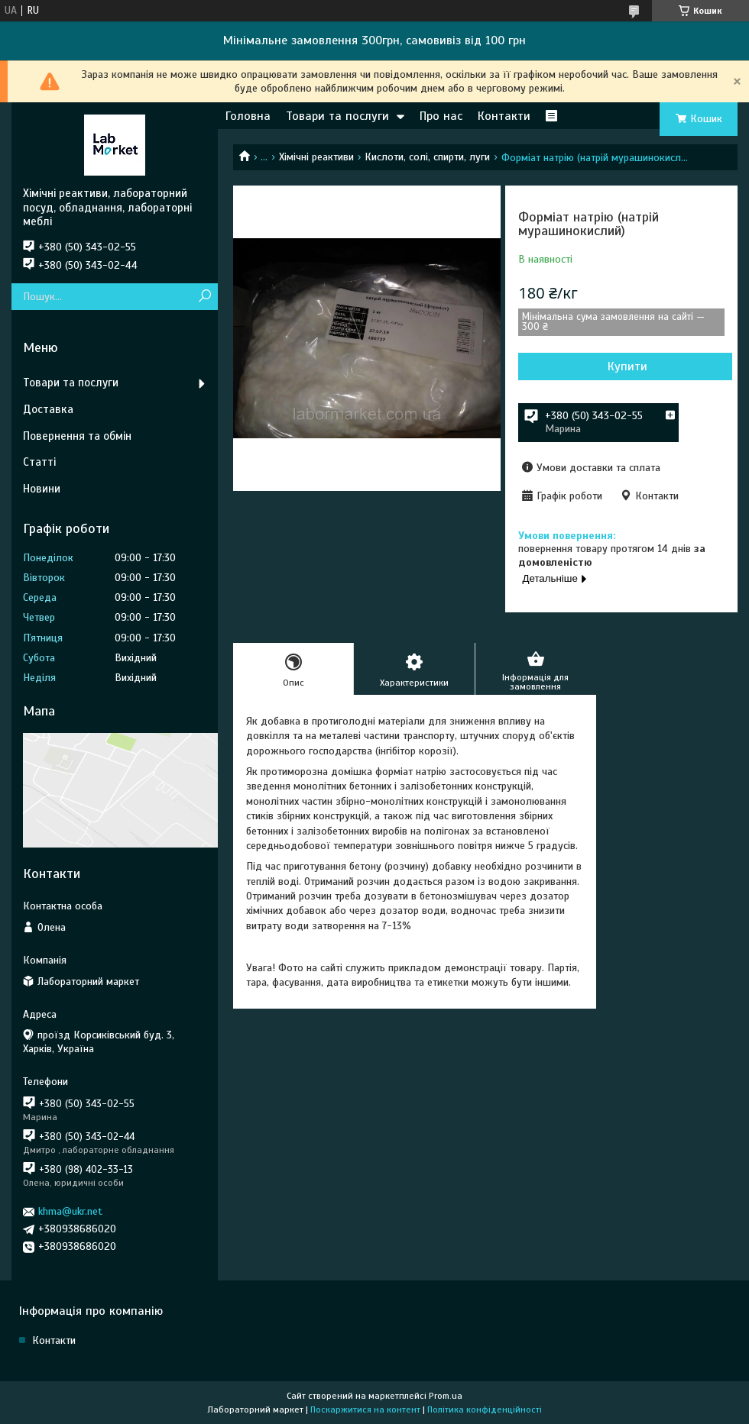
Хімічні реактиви (316, 156)
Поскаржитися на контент (365, 1409)
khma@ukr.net (70, 1211)
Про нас (441, 116)
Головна (248, 116)
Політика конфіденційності (484, 1409)
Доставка (48, 409)
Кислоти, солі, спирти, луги (427, 156)
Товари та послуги (337, 116)
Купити (627, 366)
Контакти (504, 116)
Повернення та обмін (77, 436)
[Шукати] (204, 296)
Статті (39, 462)
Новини (41, 489)
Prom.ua (445, 1395)
